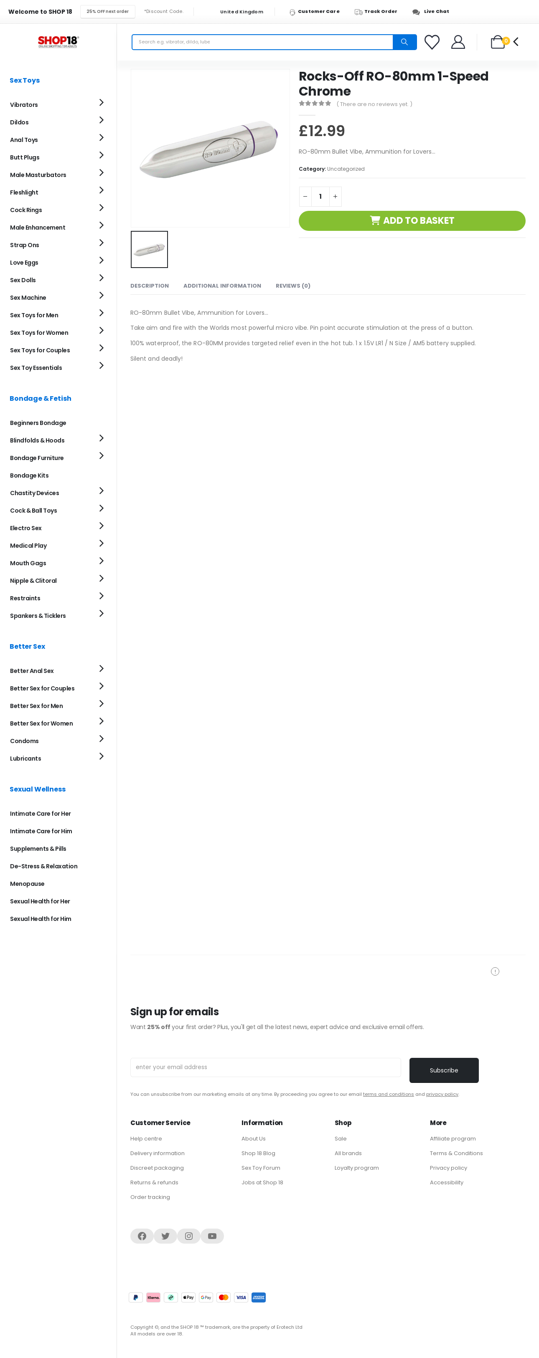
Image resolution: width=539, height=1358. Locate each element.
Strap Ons (24, 245)
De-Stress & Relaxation (43, 866)
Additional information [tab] (222, 284)
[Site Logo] (58, 42)
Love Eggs (24, 262)
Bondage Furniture (37, 458)
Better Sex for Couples (42, 688)
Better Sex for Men (36, 706)
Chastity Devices (34, 493)
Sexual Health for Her (40, 901)
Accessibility (446, 1182)
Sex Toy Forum (261, 1168)
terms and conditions (388, 1094)
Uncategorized (346, 168)
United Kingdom (236, 12)
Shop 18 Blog (258, 1153)
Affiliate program (453, 1139)
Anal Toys (24, 140)
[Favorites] (433, 42)
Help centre (146, 1139)
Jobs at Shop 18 (262, 1182)
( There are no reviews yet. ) (374, 104)
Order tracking (150, 1197)
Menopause (27, 884)
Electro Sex (26, 528)
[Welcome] (459, 42)
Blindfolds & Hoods (37, 440)
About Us (254, 1139)
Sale (341, 1139)
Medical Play (28, 545)
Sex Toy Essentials (36, 368)
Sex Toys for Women (39, 333)
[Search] (404, 42)
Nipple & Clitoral (33, 581)
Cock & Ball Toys (33, 510)
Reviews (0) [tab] (293, 284)
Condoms (24, 741)
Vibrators (24, 105)
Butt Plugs (24, 157)
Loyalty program (357, 1168)
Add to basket (419, 220)
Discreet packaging (157, 1168)
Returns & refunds (154, 1182)
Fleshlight (24, 192)
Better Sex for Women (41, 723)
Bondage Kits (29, 475)
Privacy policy (448, 1168)
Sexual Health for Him (40, 919)
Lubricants (25, 758)
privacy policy (442, 1094)
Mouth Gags (28, 563)
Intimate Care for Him (41, 831)
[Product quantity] (320, 197)
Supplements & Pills (38, 849)
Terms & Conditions (456, 1153)
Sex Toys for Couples (40, 350)
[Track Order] (380, 11)
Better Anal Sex (32, 671)
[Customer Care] (318, 11)
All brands (348, 1153)
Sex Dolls (23, 280)
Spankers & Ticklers (38, 616)
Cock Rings (26, 210)
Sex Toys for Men (34, 315)
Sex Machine (28, 297)
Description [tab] (149, 284)
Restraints (25, 598)
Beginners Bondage (38, 423)
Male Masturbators (38, 175)
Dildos (19, 122)
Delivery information (157, 1153)
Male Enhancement (37, 227)
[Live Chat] (433, 11)
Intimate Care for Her (40, 813)
